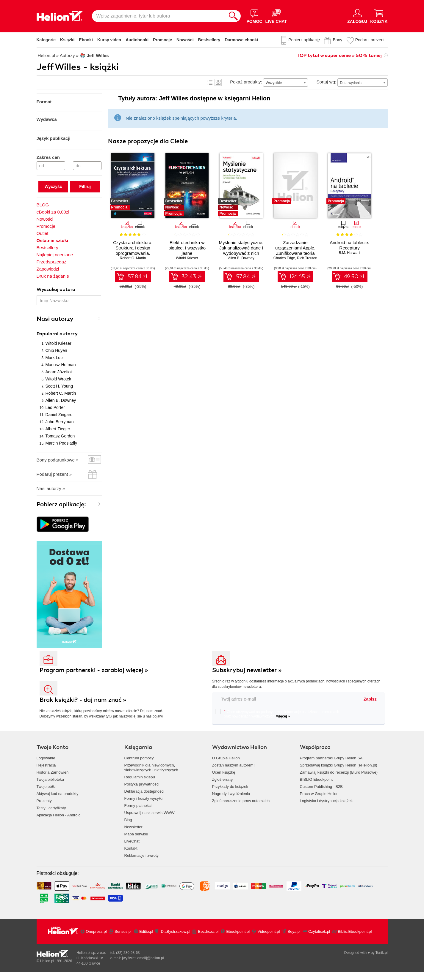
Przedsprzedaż (51, 261)
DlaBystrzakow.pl (175, 931)
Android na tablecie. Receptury (349, 245)
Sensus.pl (123, 931)
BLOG (43, 204)
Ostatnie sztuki (52, 240)
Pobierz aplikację (304, 39)
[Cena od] (51, 165)
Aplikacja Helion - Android (59, 815)
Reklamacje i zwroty (141, 855)
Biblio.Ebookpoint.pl (355, 931)
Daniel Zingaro (59, 414)
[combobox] (285, 82)
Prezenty (44, 801)
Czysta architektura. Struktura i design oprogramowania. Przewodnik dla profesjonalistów (133, 253)
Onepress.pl (96, 931)
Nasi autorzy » (51, 488)
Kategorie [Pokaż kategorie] (46, 39)
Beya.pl (294, 931)
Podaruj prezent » (54, 474)
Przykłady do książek (230, 786)
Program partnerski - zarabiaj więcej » (94, 670)
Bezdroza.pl (208, 931)
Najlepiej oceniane (55, 254)
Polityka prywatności (141, 784)
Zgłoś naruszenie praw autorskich (241, 801)
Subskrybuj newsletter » (247, 670)
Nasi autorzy (55, 319)
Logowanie (46, 758)
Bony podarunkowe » (58, 459)
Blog (128, 820)
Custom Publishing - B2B (321, 786)
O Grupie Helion (226, 758)
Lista (210, 82)
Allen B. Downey (61, 400)
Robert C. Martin (61, 393)
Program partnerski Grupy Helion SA (331, 758)
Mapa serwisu (136, 834)
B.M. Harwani (349, 253)
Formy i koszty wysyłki (143, 798)
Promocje (162, 39)
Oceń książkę (223, 772)
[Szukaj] (233, 16)
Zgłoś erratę (222, 779)
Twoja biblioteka (50, 779)
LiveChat (132, 841)
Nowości (185, 39)
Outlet (42, 233)
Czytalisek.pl (319, 931)
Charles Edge (284, 258)
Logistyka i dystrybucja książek (326, 801)
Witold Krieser (58, 343)
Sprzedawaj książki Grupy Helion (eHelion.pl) (338, 765)
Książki (67, 39)
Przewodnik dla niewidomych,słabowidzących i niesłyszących (151, 767)
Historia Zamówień (53, 772)
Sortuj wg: (326, 81)
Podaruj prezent (370, 39)
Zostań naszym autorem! (233, 765)
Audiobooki (137, 39)
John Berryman (60, 421)
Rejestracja (46, 765)
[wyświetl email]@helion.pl (143, 958)
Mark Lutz (55, 357)
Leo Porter (55, 407)
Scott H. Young (59, 386)
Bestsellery (209, 39)
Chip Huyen (56, 350)
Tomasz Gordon (60, 436)
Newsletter (133, 827)
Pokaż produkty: (246, 81)
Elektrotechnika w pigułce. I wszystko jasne (187, 248)
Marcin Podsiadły (61, 443)
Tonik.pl (382, 953)
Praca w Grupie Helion (319, 793)
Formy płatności (138, 805)
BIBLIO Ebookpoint (316, 779)
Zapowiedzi (48, 268)
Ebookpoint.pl (238, 931)
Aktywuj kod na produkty (58, 793)
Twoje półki (46, 786)
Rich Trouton (307, 258)
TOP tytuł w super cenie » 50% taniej (339, 56)
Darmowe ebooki (241, 39)
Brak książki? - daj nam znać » (83, 700)
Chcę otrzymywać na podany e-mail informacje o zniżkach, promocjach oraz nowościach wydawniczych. (277, 713)
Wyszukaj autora (56, 290)
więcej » (283, 716)
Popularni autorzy (57, 334)
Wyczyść (53, 186)
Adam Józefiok (59, 371)
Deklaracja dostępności (144, 791)
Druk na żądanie (53, 276)
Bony (337, 39)
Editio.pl (146, 931)
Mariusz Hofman (61, 364)
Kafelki (218, 82)
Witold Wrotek (58, 379)
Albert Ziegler (58, 428)
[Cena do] (87, 165)
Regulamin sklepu (139, 777)
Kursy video (109, 39)
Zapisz (370, 699)
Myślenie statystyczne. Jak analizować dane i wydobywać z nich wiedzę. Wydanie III (241, 250)
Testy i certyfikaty (51, 808)
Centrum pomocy (139, 758)
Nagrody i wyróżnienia (231, 793)
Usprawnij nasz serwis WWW (149, 812)
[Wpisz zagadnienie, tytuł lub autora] (159, 16)
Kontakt (130, 848)
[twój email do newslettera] (286, 699)
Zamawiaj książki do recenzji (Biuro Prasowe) (339, 772)
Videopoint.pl (268, 931)
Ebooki (86, 39)
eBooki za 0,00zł (53, 211)
